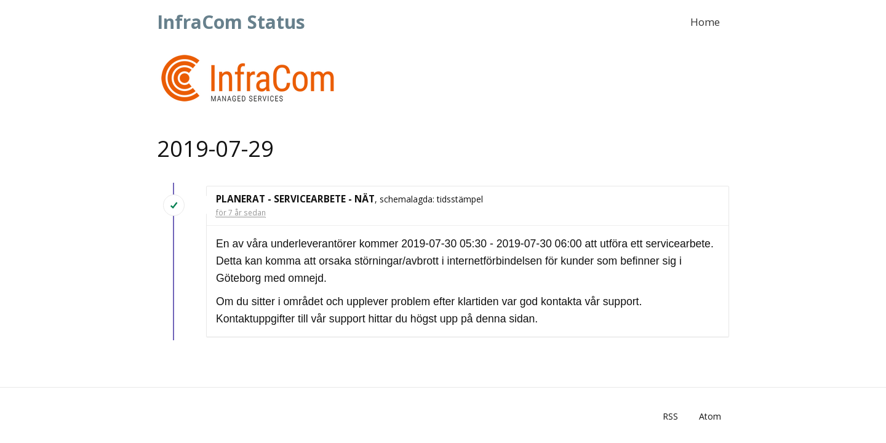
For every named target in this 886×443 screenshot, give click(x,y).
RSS (670, 416)
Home (705, 22)
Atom (710, 416)
